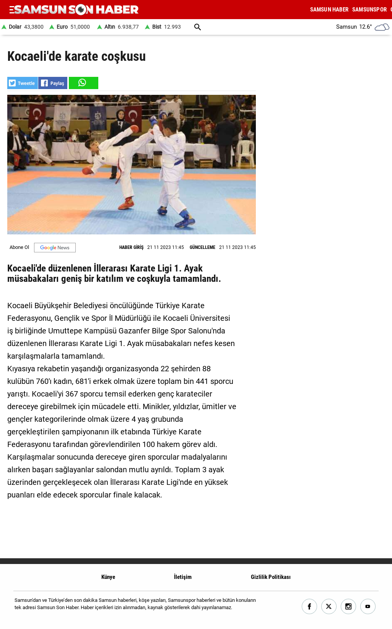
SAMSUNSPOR (369, 9)
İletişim (183, 577)
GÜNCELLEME (202, 247)
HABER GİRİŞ (131, 247)
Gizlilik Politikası (271, 577)
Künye (108, 577)
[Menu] (12, 9)
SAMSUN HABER (329, 9)
